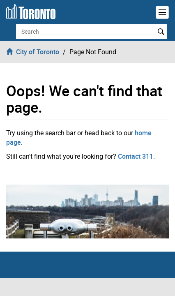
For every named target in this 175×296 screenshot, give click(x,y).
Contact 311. (136, 156)
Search (161, 31)
